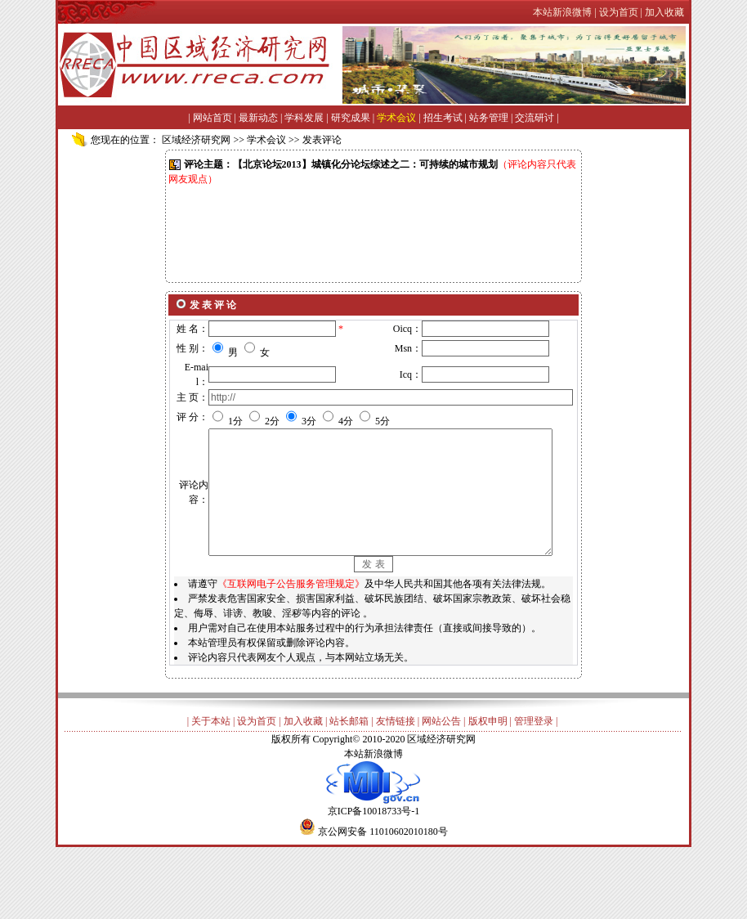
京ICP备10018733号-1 (373, 869)
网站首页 (212, 117)
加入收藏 (303, 785)
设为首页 (256, 785)
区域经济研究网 (196, 140)
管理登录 (533, 785)
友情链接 (395, 785)
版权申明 (488, 785)
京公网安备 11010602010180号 (383, 895)
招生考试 (443, 117)
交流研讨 (534, 117)
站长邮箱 (349, 785)
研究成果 (350, 117)
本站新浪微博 (373, 817)
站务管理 (488, 117)
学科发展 (304, 117)
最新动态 (258, 117)
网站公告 (441, 785)
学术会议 (396, 117)
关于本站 (210, 785)
